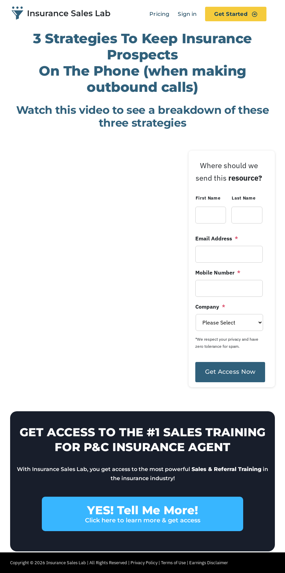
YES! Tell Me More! (142, 513)
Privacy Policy (144, 563)
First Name (208, 198)
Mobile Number (217, 272)
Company (210, 306)
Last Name (243, 198)
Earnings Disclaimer (208, 563)
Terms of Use (173, 563)
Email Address (216, 238)
